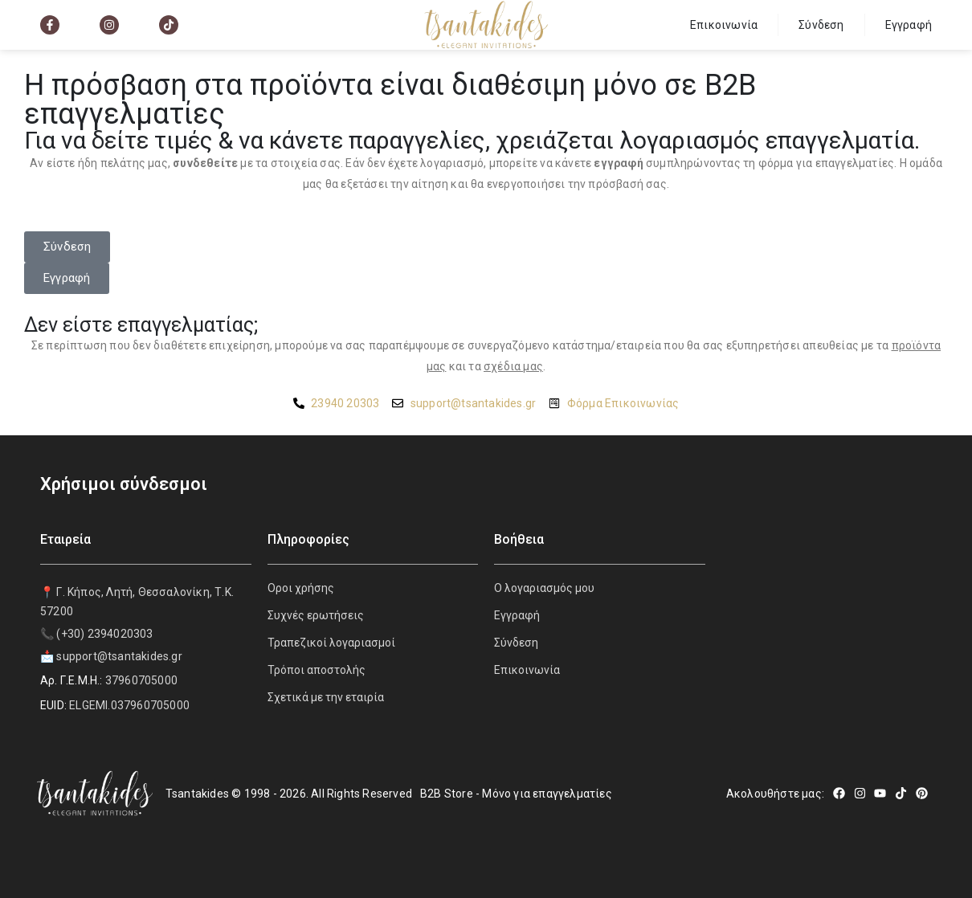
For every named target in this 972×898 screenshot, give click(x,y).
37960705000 (141, 680)
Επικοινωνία (724, 24)
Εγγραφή (908, 24)
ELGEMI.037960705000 (129, 705)
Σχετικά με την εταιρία (326, 697)
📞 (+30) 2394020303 (96, 633)
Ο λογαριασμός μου (544, 588)
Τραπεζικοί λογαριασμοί (331, 642)
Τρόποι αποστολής (317, 669)
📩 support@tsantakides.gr (111, 656)
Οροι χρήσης (301, 588)
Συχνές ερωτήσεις (316, 615)
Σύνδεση (820, 24)
